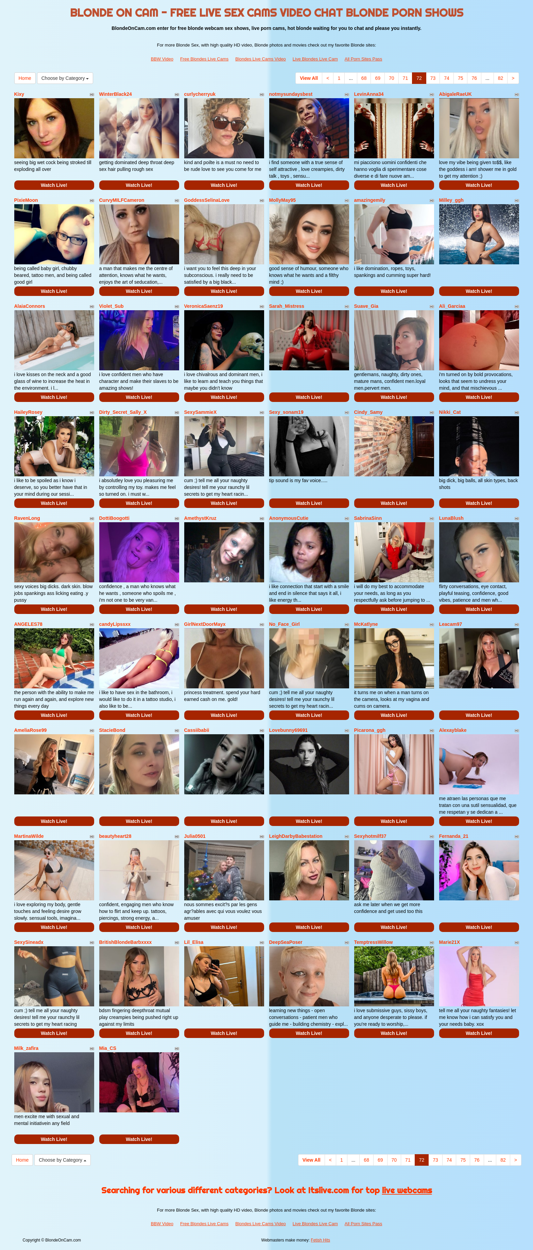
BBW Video (162, 58)
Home (25, 78)
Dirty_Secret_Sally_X (123, 412)
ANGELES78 (28, 624)
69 (377, 78)
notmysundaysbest (291, 94)
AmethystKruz (200, 518)
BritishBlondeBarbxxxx (125, 942)
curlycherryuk (200, 94)
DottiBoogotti (114, 518)
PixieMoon (26, 200)
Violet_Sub (111, 306)
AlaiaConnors (29, 306)
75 (460, 78)
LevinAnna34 (369, 94)
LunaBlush (451, 518)
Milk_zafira (26, 1048)
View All (309, 78)
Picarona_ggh (370, 730)
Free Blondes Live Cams (204, 58)
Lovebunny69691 (288, 730)
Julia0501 (195, 836)
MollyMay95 (282, 200)
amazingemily (369, 200)
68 (364, 78)
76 (474, 78)
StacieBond (112, 730)
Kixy (19, 94)
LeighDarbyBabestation (296, 836)
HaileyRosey (28, 412)
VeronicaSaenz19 (203, 306)
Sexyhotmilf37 (370, 836)
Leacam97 (450, 624)
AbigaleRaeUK (455, 94)
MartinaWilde (29, 836)
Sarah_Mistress (287, 306)
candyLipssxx (115, 624)
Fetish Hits (320, 1240)
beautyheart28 (115, 836)
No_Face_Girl (284, 624)
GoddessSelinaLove (207, 200)
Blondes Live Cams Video (260, 58)
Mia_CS (108, 1048)
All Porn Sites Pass (363, 58)
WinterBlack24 (115, 94)
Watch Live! (54, 185)
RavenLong (27, 518)
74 (446, 78)
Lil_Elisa (194, 942)
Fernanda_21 (453, 836)
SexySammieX (200, 412)
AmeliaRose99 (30, 730)
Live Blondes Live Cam (315, 58)
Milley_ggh (451, 200)
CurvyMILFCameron (121, 200)
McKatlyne (366, 624)
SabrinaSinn (368, 518)
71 (405, 78)
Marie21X (449, 942)
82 (500, 78)
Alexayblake (453, 730)
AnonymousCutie (289, 518)
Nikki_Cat (450, 412)
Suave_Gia (366, 306)
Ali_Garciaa (452, 306)
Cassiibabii (196, 730)
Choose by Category (65, 78)
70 (391, 78)
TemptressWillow (373, 942)
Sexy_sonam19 (286, 412)
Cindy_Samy (368, 412)
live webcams (407, 1190)
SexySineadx (29, 942)
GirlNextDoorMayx (205, 624)
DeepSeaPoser (286, 942)
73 (433, 78)
